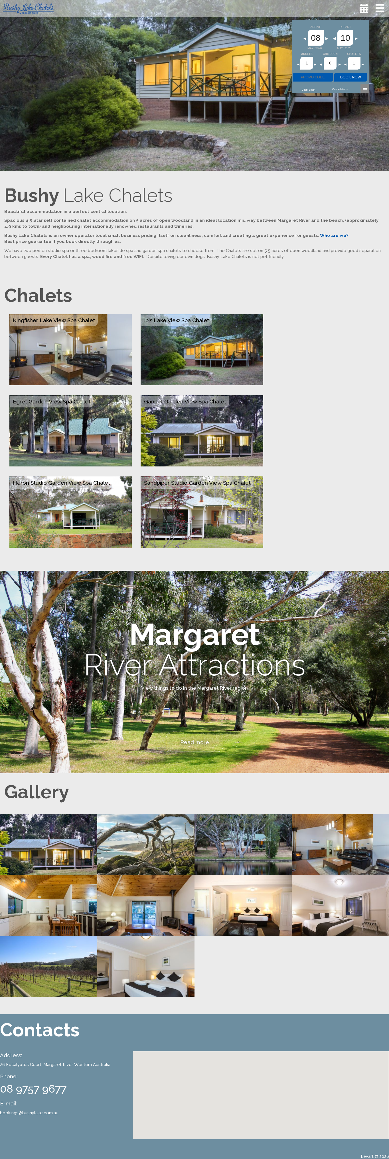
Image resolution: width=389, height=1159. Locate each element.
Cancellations (340, 89)
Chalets (354, 54)
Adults (307, 54)
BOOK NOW (350, 77)
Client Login (308, 89)
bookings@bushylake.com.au (29, 1112)
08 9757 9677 (33, 1088)
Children (330, 54)
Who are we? (334, 235)
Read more (194, 742)
